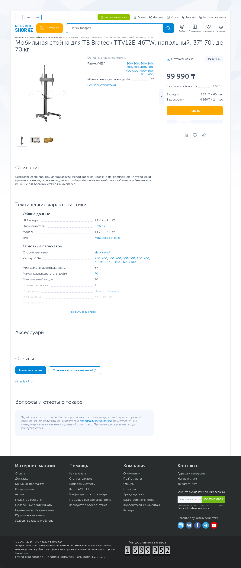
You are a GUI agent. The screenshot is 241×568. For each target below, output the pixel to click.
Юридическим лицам (30, 515)
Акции (19, 494)
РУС (38, 17)
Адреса (140, 17)
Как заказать (77, 473)
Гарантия (189, 17)
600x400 (147, 74)
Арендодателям (134, 494)
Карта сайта (98, 557)
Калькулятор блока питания (88, 505)
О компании (131, 473)
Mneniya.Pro (24, 381)
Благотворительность (138, 499)
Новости (129, 489)
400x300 (132, 70)
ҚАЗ (28, 17)
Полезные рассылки (29, 499)
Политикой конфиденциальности (193, 508)
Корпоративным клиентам (141, 505)
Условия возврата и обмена (34, 520)
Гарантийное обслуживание (34, 510)
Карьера (128, 510)
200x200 (133, 63)
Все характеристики (101, 85)
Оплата (172, 17)
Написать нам (187, 478)
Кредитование (25, 489)
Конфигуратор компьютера (88, 494)
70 (96, 273)
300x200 (146, 63)
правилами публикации (96, 421)
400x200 (146, 67)
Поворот (113, 291)
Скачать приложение (114, 17)
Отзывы (128, 484)
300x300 (132, 67)
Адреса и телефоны (191, 473)
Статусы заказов (80, 478)
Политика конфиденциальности (67, 557)
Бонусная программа (212, 17)
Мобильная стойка (107, 237)
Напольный (102, 252)
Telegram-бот (187, 484)
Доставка (156, 17)
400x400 (146, 70)
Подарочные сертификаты (33, 505)
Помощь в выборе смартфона (90, 499)
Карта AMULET (79, 489)
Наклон (100, 291)
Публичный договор (29, 557)
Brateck (100, 226)
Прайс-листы (132, 478)
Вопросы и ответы (82, 484)
